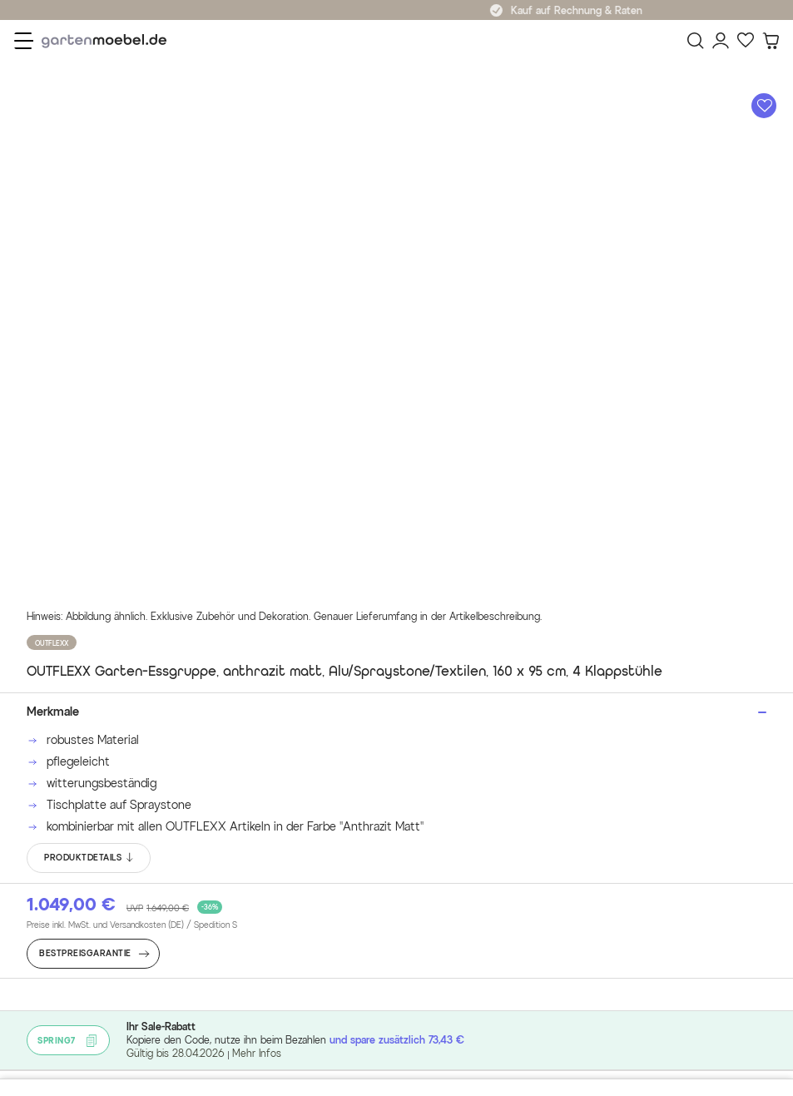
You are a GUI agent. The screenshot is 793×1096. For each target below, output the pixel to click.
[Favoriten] (745, 40)
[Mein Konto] (720, 40)
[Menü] (23, 40)
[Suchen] (695, 40)
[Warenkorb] (770, 40)
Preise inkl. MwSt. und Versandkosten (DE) (132, 925)
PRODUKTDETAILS (89, 858)
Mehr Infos (256, 1053)
